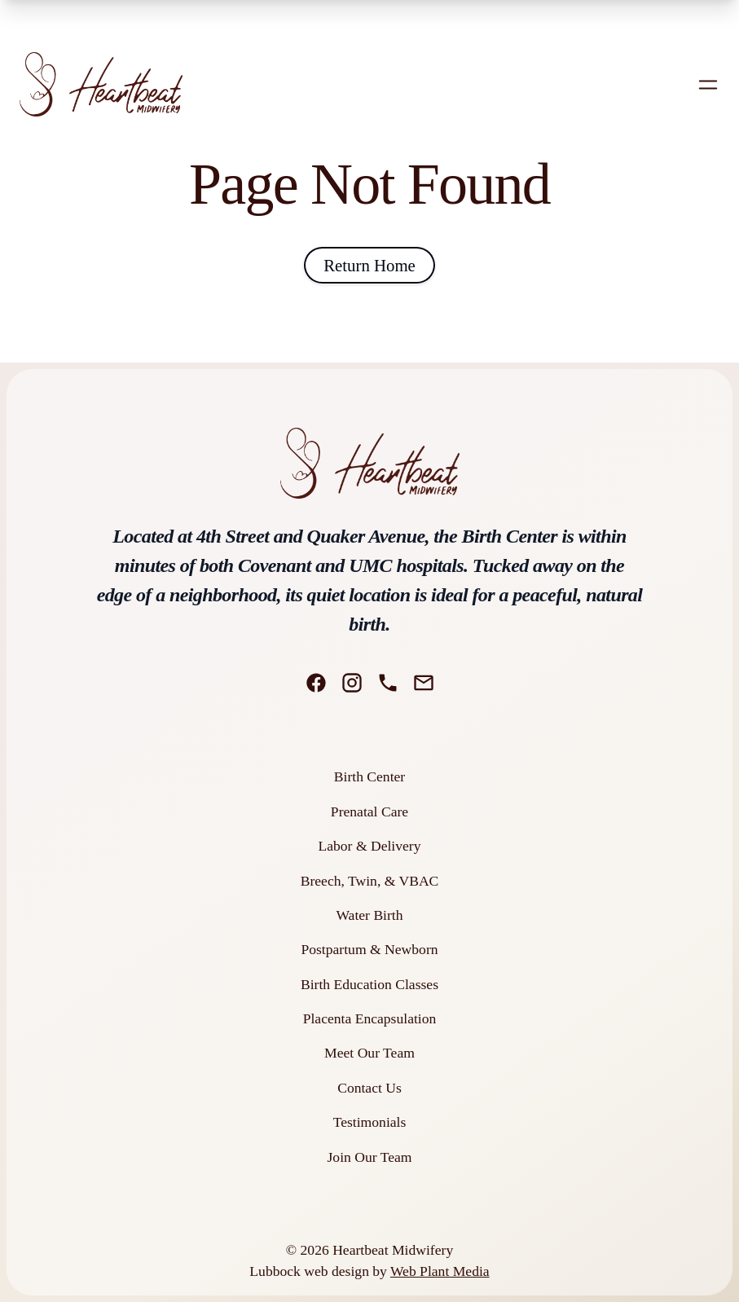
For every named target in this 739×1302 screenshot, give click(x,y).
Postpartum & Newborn (369, 949)
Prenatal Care (369, 811)
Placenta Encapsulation (370, 1018)
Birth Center (369, 776)
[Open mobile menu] (708, 85)
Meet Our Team (369, 1053)
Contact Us (369, 1088)
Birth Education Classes (369, 984)
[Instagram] (352, 683)
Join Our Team (370, 1157)
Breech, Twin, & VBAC (370, 881)
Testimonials (370, 1122)
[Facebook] (316, 683)
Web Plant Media (440, 1271)
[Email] (424, 683)
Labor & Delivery (369, 846)
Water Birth (369, 915)
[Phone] (388, 683)
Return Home (369, 265)
